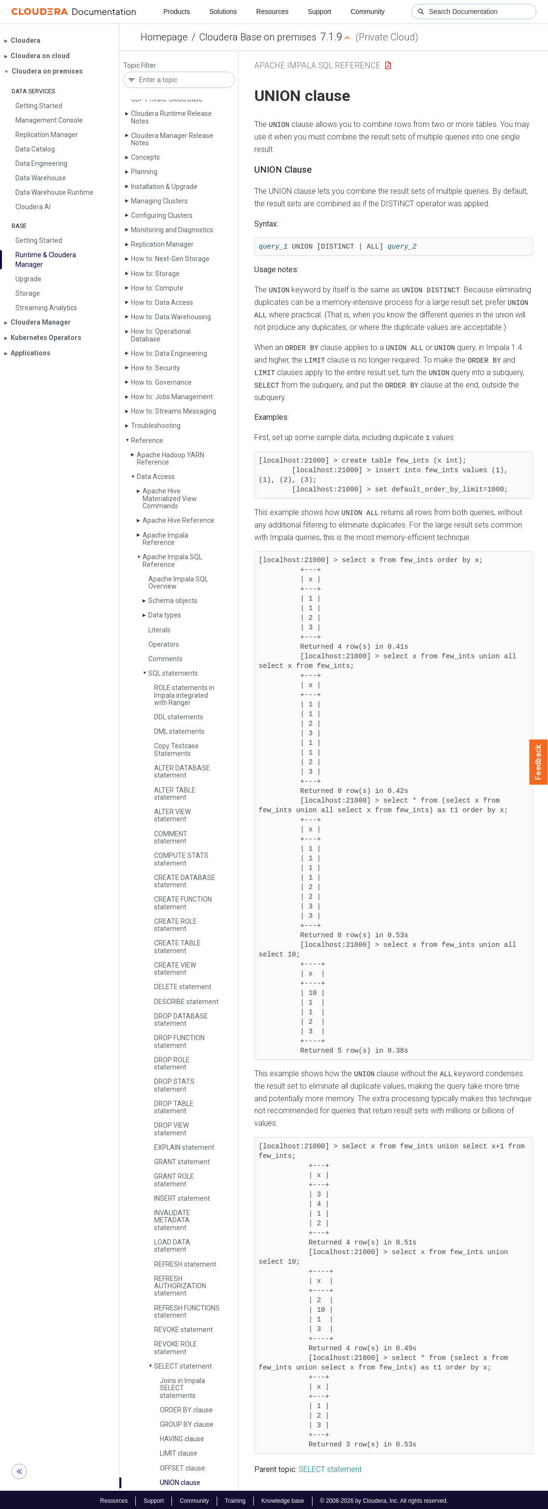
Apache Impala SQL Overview (178, 582)
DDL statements (178, 717)
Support (319, 11)
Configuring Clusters (162, 215)
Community (368, 11)
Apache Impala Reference (165, 538)
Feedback (538, 762)
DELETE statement (182, 987)
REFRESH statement (185, 1264)
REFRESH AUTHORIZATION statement (180, 1286)
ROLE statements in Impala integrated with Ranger (184, 695)
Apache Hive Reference (178, 520)
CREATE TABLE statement (177, 946)
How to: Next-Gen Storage (170, 259)
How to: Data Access (162, 302)
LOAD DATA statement (172, 1245)
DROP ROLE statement (172, 1063)
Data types (164, 615)
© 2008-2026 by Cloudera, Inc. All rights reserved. (384, 1498)
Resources (272, 11)
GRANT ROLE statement (174, 1179)
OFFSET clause (182, 1468)
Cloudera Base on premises (257, 37)
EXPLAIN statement (184, 1147)
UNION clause (180, 1482)
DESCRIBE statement (186, 1002)
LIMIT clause (178, 1453)
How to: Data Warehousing (171, 317)
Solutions (223, 11)
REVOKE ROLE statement (175, 1347)
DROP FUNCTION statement (179, 1041)
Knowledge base (282, 1498)
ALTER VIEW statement (172, 815)
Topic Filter (139, 65)
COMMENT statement (170, 837)
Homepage (164, 37)
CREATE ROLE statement (175, 925)
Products (176, 11)
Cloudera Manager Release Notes (172, 139)
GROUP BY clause (186, 1424)
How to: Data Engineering (169, 353)
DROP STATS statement (174, 1085)
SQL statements (173, 673)
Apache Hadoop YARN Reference (170, 458)
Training (235, 1498)
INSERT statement (182, 1198)
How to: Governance (161, 382)
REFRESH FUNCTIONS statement (187, 1311)
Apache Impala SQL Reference (172, 560)
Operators (163, 644)
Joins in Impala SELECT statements (182, 1388)
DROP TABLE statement (174, 1107)
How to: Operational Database (161, 334)
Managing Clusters (159, 201)
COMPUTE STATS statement (181, 859)
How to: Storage (155, 273)
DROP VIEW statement (171, 1128)
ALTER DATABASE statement (182, 771)
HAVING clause (182, 1439)
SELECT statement (183, 1366)
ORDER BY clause (186, 1410)
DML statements (179, 731)
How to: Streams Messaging (173, 411)
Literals (159, 630)
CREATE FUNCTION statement (183, 902)
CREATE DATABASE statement (184, 881)
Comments (165, 659)
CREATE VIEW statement (175, 968)
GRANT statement (182, 1162)
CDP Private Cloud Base (167, 99)
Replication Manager (162, 244)
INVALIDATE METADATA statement (172, 1220)
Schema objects (172, 600)
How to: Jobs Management (172, 397)
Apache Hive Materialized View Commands (170, 498)
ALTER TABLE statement (175, 793)
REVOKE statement (183, 1329)
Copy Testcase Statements (176, 749)
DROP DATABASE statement (181, 1019)
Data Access (156, 476)
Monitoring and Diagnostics (172, 230)
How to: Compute (157, 288)
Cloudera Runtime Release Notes (171, 117)
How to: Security (155, 368)
